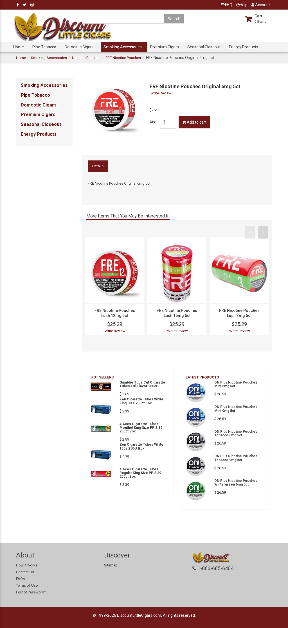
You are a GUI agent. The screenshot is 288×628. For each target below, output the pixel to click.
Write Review (160, 93)
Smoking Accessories (123, 47)
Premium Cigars (164, 47)
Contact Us (25, 572)
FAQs (20, 579)
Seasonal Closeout (203, 47)
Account (260, 5)
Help (242, 5)
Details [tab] (98, 166)
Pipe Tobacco (44, 47)
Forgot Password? (31, 592)
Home (18, 47)
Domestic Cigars (79, 47)
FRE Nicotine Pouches (123, 58)
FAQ (226, 5)
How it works (26, 565)
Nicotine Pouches (86, 58)
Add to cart (194, 122)
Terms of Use (27, 585)
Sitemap (111, 565)
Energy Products (243, 47)
